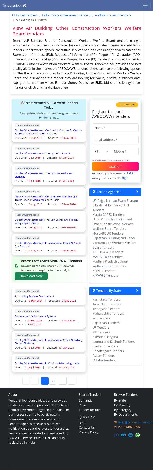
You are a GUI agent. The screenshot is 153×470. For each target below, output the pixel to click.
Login (125, 178)
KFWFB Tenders (104, 271)
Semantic (85, 400)
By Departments (126, 414)
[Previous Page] (35, 381)
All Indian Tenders (25, 15)
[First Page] (26, 381)
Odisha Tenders (104, 360)
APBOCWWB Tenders (108, 252)
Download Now (31, 276)
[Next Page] (63, 381)
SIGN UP (115, 167)
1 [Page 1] (45, 381)
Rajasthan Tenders (106, 323)
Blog (82, 423)
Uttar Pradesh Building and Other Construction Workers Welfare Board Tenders (113, 224)
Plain (82, 405)
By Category (122, 410)
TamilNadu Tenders (107, 304)
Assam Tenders (104, 355)
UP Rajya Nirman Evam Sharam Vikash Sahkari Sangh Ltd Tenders (115, 205)
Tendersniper (14, 5)
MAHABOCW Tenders (108, 257)
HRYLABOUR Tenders (108, 233)
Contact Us (87, 427)
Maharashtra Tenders (108, 313)
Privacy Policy (88, 432)
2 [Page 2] (53, 381)
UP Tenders (101, 327)
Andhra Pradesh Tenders (113, 15)
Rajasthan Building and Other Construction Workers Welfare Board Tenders (114, 243)
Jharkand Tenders (105, 346)
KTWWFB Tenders (105, 275)
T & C (130, 173)
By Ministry (122, 405)
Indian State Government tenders (66, 15)
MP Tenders (101, 332)
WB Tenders (101, 318)
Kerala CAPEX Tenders (109, 214)
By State (120, 400)
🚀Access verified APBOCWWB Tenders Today (48, 110)
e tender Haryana (105, 337)
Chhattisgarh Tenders (108, 351)
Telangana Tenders (106, 309)
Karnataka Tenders (106, 299)
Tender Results (90, 410)
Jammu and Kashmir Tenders (114, 341)
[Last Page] (71, 381)
